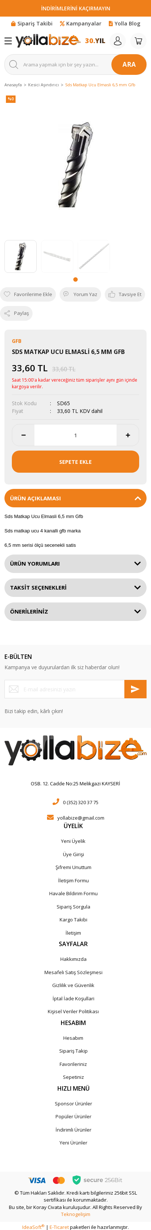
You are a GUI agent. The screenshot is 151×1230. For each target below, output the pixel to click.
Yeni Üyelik (73, 841)
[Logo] (48, 41)
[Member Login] (118, 41)
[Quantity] (75, 435)
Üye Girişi (73, 854)
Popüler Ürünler (73, 1116)
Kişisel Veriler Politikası (73, 1011)
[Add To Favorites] (28, 294)
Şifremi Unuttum (73, 867)
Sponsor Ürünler (73, 1103)
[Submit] (135, 689)
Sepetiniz (73, 1077)
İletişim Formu (73, 880)
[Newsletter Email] (75, 689)
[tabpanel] (20, 256)
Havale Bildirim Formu (73, 893)
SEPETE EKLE (75, 461)
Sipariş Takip (73, 1050)
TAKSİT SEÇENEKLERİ (38, 587)
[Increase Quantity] (128, 435)
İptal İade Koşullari (73, 998)
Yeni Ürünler (73, 1142)
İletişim (73, 933)
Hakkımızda (73, 959)
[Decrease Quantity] (23, 435)
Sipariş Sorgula (73, 906)
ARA (129, 64)
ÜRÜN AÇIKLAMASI (35, 498)
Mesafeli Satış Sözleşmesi (73, 972)
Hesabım (73, 1038)
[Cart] (138, 41)
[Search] (75, 64)
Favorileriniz (73, 1064)
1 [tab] (75, 279)
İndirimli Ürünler (73, 1129)
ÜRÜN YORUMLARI (35, 563)
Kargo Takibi (73, 919)
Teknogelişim (75, 1214)
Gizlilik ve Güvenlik (73, 985)
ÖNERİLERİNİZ (29, 611)
